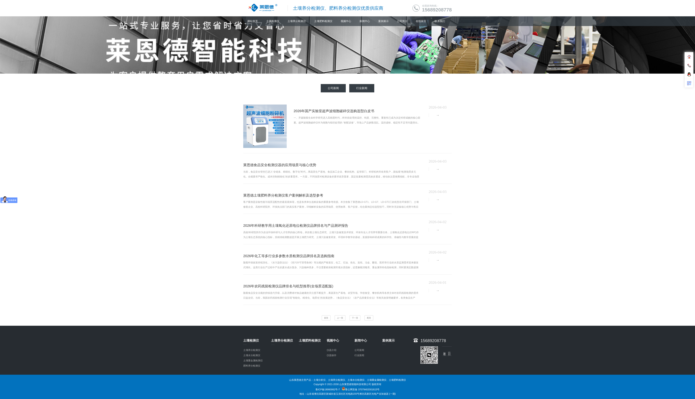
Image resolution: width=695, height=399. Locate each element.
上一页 (340, 318)
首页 (326, 318)
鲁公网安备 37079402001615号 (360, 389)
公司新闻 (333, 88)
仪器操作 (331, 375)
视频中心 (346, 21)
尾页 (369, 318)
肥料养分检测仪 (251, 385)
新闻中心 (364, 21)
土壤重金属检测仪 (253, 380)
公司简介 (402, 21)
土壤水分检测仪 (251, 375)
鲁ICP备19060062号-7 (328, 389)
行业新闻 (361, 88)
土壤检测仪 (272, 21)
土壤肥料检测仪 (323, 21)
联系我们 (440, 21)
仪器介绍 (331, 369)
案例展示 (383, 21)
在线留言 (421, 21)
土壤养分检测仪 (297, 21)
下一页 (355, 318)
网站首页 (252, 21)
